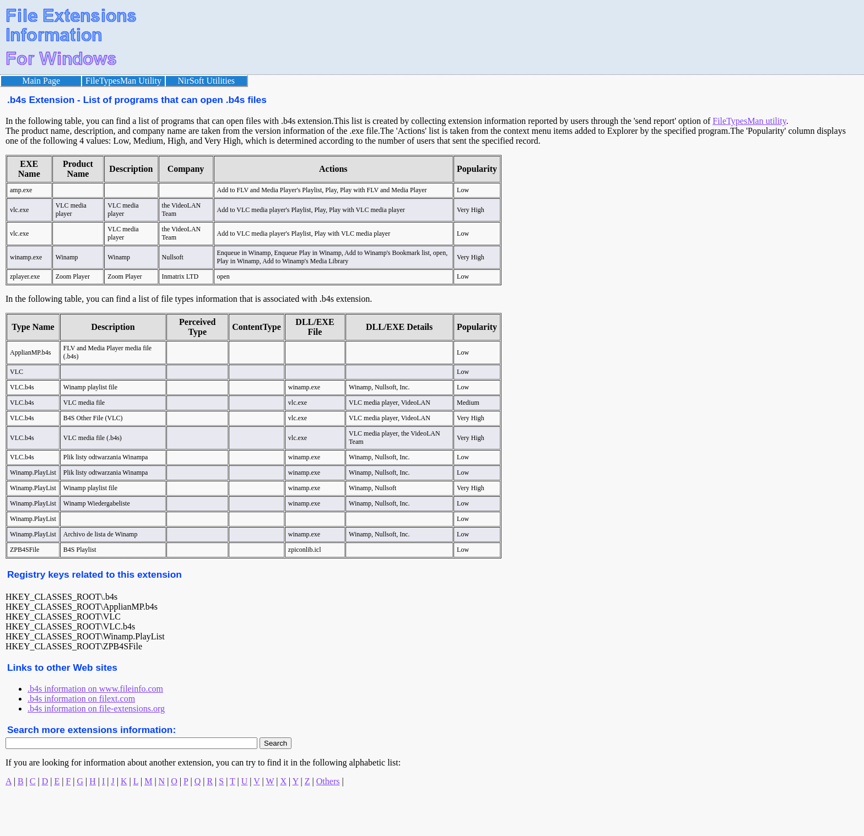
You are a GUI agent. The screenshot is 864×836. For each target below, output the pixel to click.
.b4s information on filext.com (81, 698)
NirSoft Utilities (206, 80)
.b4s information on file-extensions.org (96, 708)
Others (328, 781)
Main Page (41, 80)
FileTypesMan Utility (123, 80)
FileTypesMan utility (749, 121)
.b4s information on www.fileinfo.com (95, 688)
